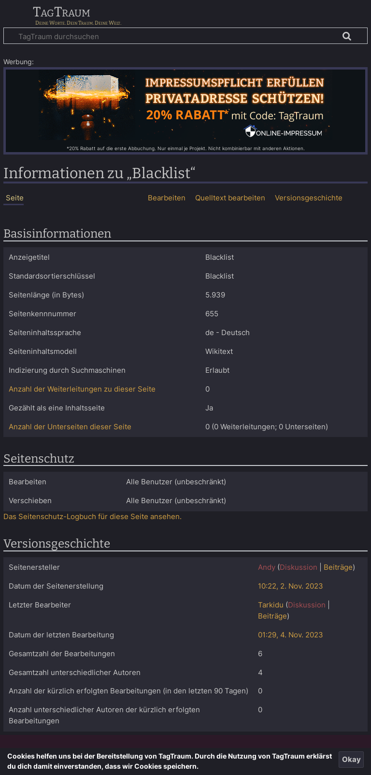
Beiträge (338, 567)
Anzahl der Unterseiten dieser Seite (70, 426)
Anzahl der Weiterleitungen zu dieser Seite (82, 389)
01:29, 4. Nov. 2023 (290, 634)
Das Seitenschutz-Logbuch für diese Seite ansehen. (92, 516)
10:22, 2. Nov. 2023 (290, 586)
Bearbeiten (167, 197)
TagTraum (61, 12)
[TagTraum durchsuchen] (185, 35)
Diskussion (298, 567)
